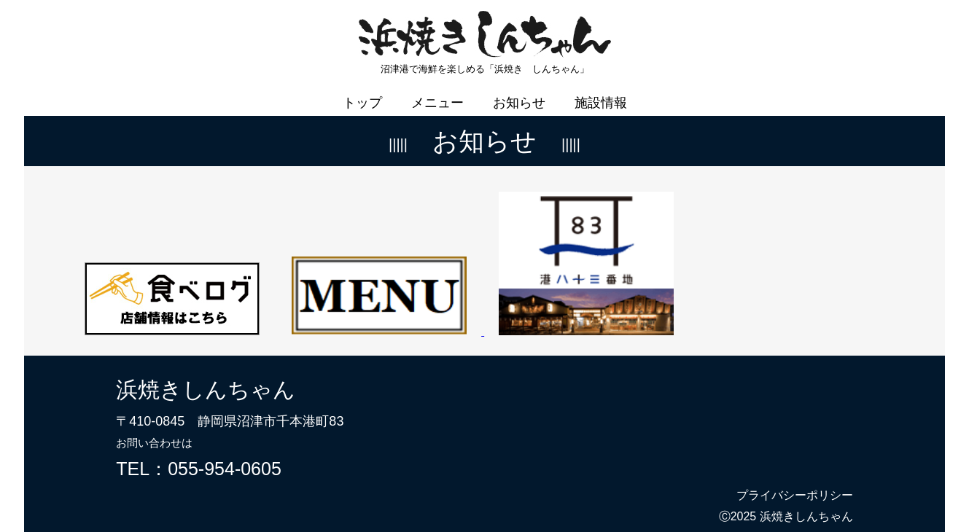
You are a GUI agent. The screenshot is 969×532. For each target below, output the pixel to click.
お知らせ (519, 92)
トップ (362, 92)
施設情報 (601, 92)
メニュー (437, 92)
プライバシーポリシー (794, 485)
